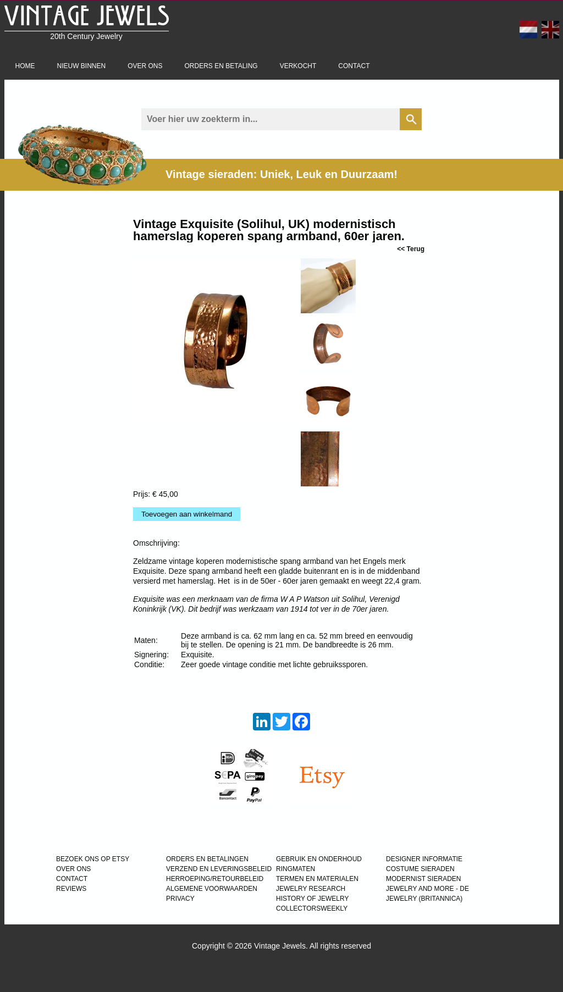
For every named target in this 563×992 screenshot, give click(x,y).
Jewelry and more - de (427, 889)
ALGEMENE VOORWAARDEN (211, 889)
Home (25, 66)
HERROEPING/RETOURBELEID (214, 879)
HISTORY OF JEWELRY (312, 898)
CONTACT (71, 879)
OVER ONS (73, 869)
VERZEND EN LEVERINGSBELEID (219, 869)
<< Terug (410, 249)
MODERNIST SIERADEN (423, 879)
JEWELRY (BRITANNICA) (424, 898)
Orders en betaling (221, 66)
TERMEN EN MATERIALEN (317, 879)
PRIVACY (180, 898)
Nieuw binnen (81, 66)
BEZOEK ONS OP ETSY (92, 859)
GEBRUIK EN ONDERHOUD (319, 859)
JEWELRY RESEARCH (310, 889)
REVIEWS (71, 889)
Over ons (145, 66)
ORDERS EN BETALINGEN (207, 859)
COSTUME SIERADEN (420, 869)
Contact (353, 66)
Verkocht (298, 66)
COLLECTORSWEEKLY (311, 908)
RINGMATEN (295, 869)
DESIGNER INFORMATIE (424, 859)
